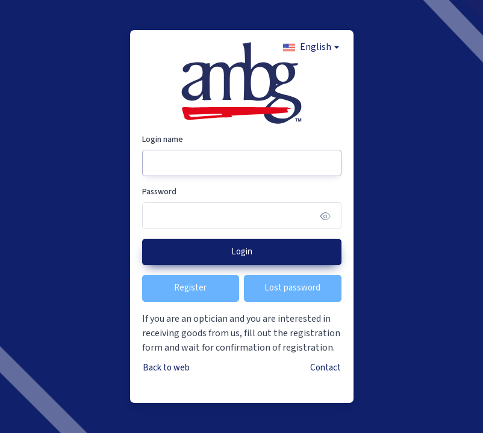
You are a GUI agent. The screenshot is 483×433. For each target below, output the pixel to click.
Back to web (166, 367)
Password (159, 192)
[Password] (241, 215)
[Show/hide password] (325, 216)
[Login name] (241, 163)
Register (190, 287)
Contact (325, 367)
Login (241, 251)
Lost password (292, 287)
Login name (162, 140)
